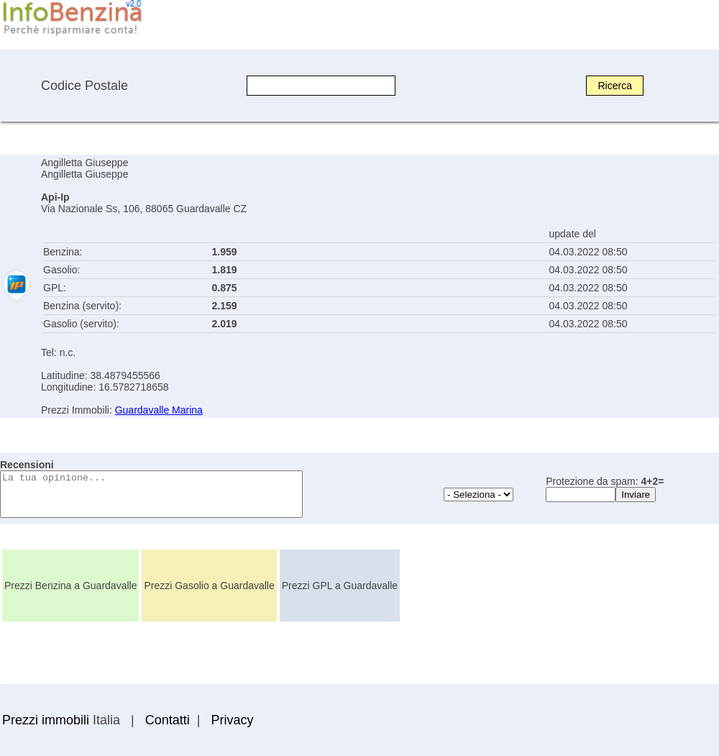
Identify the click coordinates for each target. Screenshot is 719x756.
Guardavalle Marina (159, 410)
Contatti (167, 720)
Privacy (232, 720)
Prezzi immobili (45, 720)
